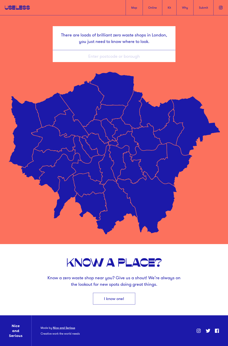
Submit (203, 7)
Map (134, 7)
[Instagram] (221, 7)
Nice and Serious (64, 328)
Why (185, 7)
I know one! (114, 298)
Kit (169, 7)
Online (152, 7)
